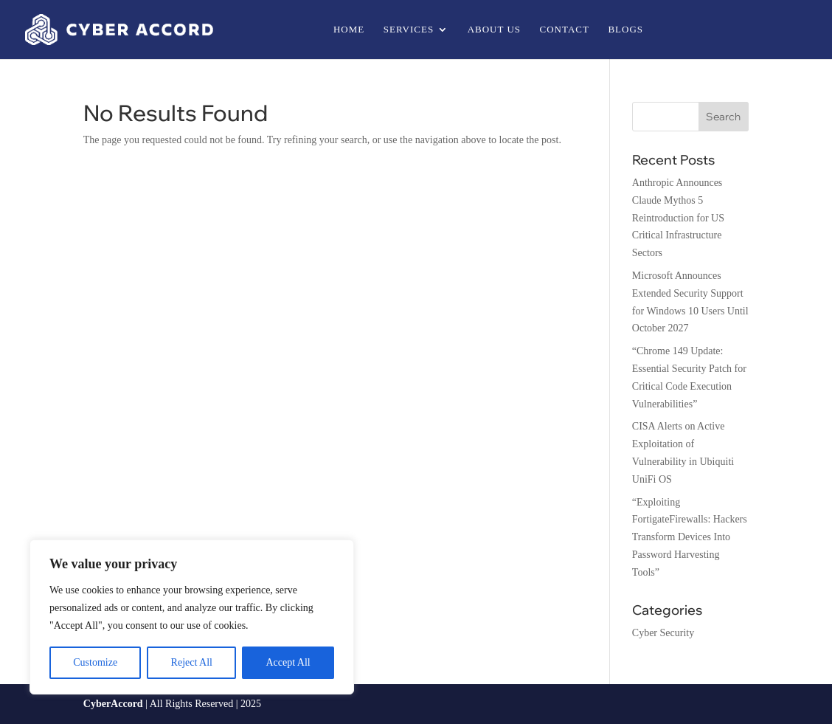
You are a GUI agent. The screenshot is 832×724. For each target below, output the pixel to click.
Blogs (625, 29)
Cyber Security (663, 632)
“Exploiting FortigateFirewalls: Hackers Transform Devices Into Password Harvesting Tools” (689, 537)
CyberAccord (113, 703)
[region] (192, 616)
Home (348, 29)
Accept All (288, 662)
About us (494, 29)
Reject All (191, 662)
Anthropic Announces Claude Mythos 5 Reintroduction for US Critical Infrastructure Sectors (678, 217)
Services (409, 29)
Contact (564, 29)
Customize (95, 662)
